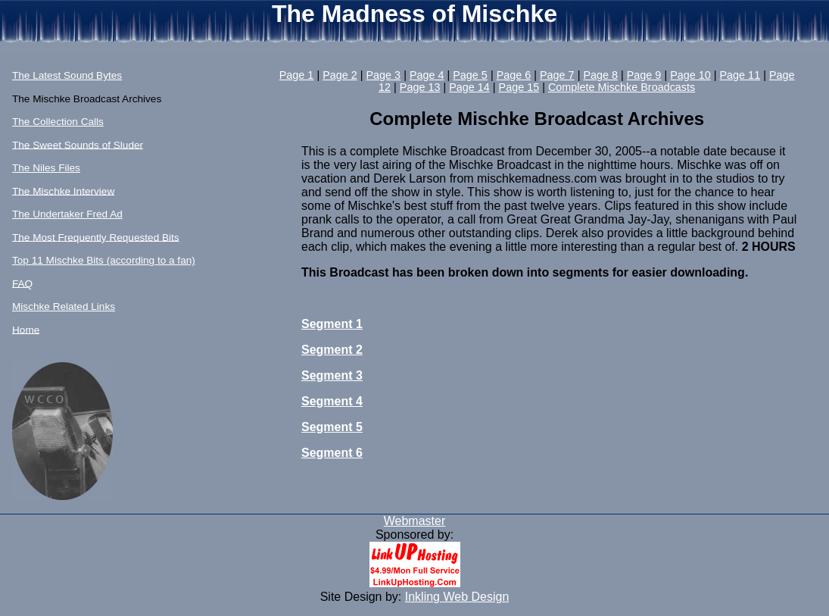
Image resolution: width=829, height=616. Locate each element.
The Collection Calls (58, 121)
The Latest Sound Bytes (67, 75)
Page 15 (519, 87)
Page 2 (340, 75)
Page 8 (600, 75)
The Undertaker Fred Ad (67, 214)
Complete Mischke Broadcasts (621, 87)
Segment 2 (332, 349)
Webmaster (415, 520)
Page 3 (383, 75)
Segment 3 (332, 375)
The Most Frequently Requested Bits (95, 236)
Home (25, 329)
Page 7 (557, 75)
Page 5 (470, 75)
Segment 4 (332, 401)
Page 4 (427, 75)
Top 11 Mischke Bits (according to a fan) (103, 260)
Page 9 (644, 75)
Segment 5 (332, 427)
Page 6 (514, 75)
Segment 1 (332, 323)
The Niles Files (46, 168)
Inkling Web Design (457, 596)
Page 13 (420, 87)
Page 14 (469, 87)
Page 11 (740, 75)
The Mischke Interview (63, 190)
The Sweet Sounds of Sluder (77, 144)
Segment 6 (332, 452)
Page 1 (296, 75)
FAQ (22, 283)
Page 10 (690, 75)
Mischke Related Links (63, 306)
